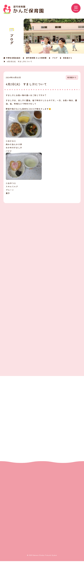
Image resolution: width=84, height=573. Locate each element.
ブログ (55, 58)
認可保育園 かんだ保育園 (36, 58)
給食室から (67, 58)
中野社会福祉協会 (13, 58)
